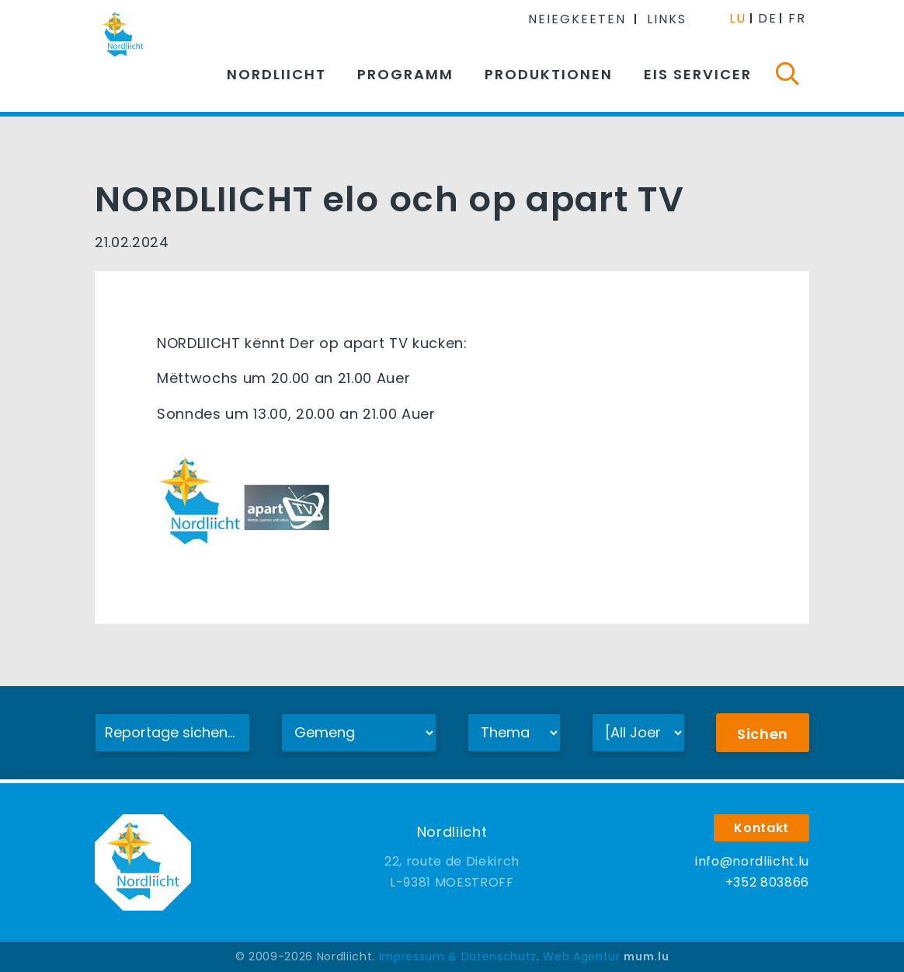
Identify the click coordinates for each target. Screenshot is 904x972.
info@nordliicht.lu (752, 861)
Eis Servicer (698, 74)
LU (737, 18)
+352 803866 (767, 882)
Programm (405, 74)
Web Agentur (581, 956)
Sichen (762, 734)
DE (767, 18)
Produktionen (549, 74)
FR (797, 18)
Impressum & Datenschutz (458, 956)
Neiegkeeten (577, 19)
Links (667, 19)
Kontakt (761, 828)
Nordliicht (276, 74)
